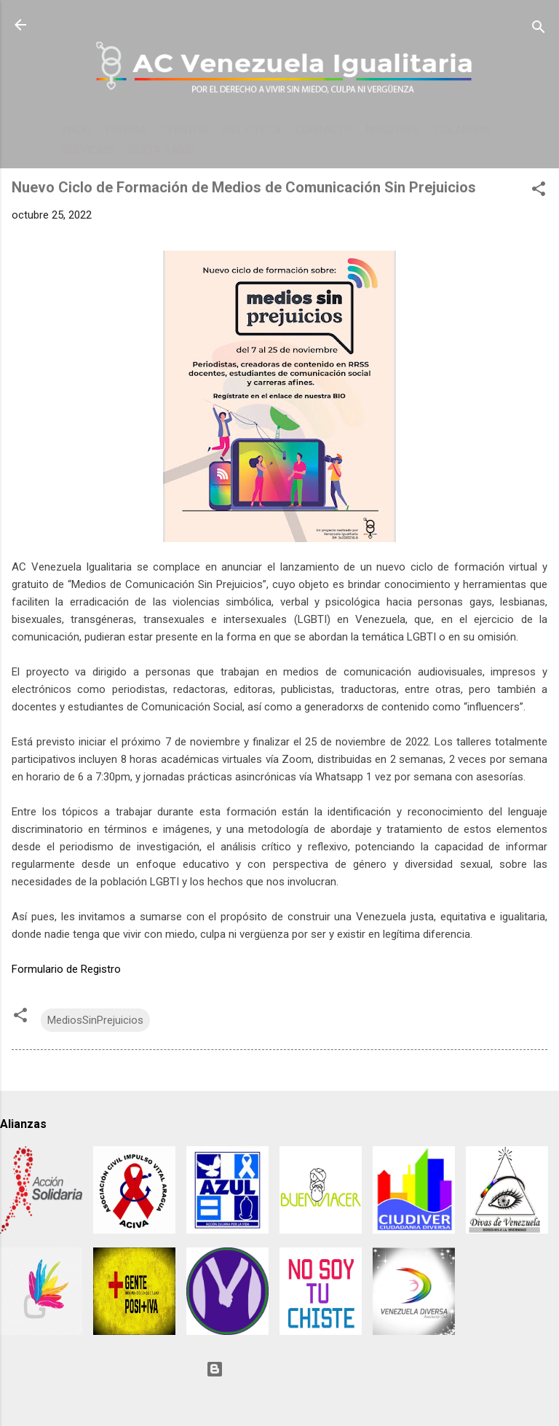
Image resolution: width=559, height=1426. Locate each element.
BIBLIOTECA (251, 129)
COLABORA (462, 129)
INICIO (76, 129)
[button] (538, 191)
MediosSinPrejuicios (95, 1020)
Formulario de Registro (66, 969)
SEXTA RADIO (161, 150)
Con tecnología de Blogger (279, 1369)
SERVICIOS (87, 150)
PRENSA (126, 129)
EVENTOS (184, 129)
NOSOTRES (393, 129)
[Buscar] (538, 29)
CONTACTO (324, 129)
